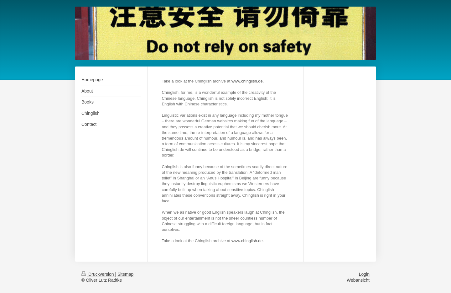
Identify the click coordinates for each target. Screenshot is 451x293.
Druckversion (98, 274)
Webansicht (358, 280)
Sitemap (125, 274)
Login (364, 274)
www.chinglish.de (247, 81)
